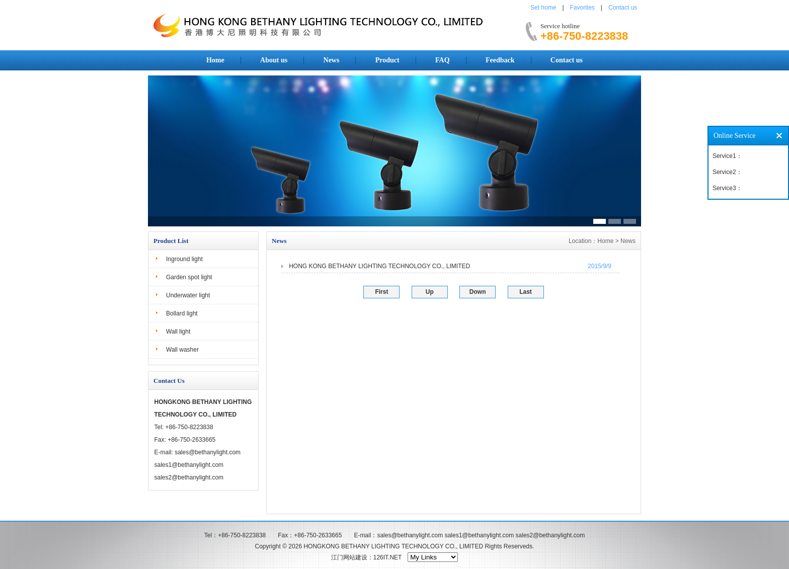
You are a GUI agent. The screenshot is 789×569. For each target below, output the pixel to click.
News (332, 60)
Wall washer (182, 349)
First (381, 291)
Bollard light (182, 313)
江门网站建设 (349, 557)
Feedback (500, 60)
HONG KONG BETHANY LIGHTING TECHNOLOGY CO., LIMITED (379, 266)
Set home (543, 7)
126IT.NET (387, 557)
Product (387, 60)
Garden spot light (189, 277)
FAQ (442, 60)
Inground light (184, 259)
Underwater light (188, 295)
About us (273, 60)
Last (525, 291)
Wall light (178, 331)
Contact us (622, 7)
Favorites (582, 7)
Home (215, 60)
